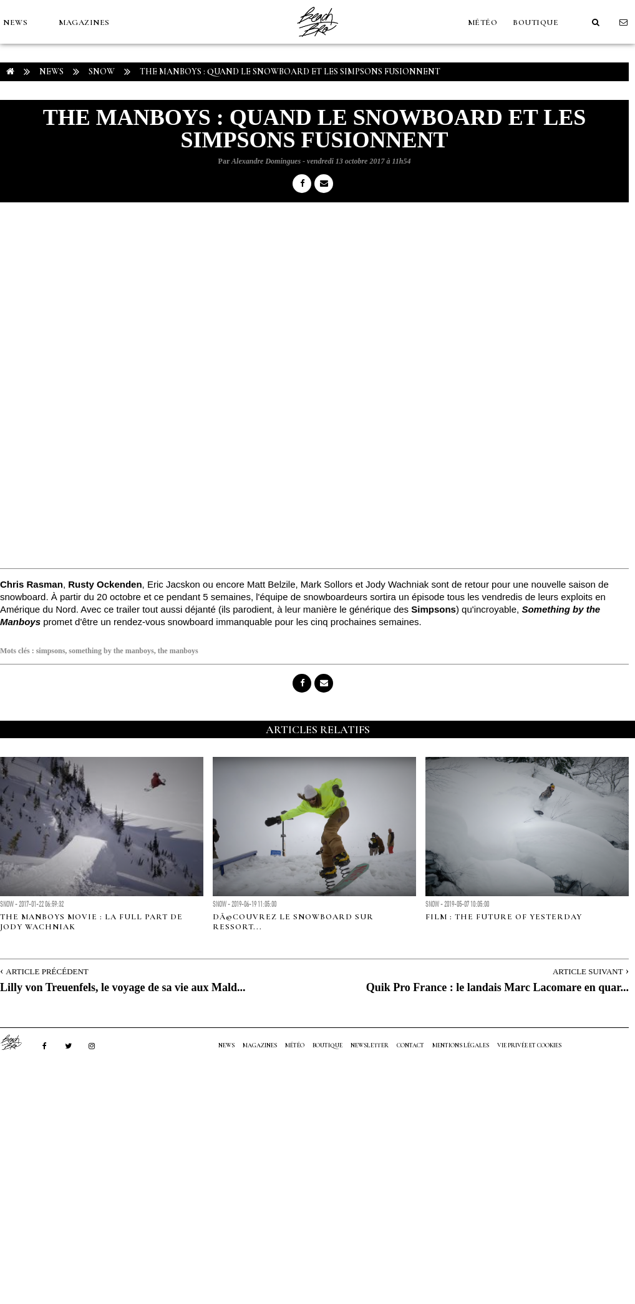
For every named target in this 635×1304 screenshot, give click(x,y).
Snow (102, 71)
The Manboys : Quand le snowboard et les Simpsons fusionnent (290, 71)
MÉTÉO (483, 22)
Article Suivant (588, 971)
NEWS (15, 22)
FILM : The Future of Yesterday (503, 917)
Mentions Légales (460, 1045)
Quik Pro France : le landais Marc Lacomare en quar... (497, 987)
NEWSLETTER (370, 1045)
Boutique (535, 22)
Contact (410, 1045)
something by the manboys (111, 650)
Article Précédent (47, 971)
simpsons (50, 650)
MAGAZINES (84, 22)
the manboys (178, 650)
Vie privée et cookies (529, 1045)
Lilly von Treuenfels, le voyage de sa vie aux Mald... (123, 987)
